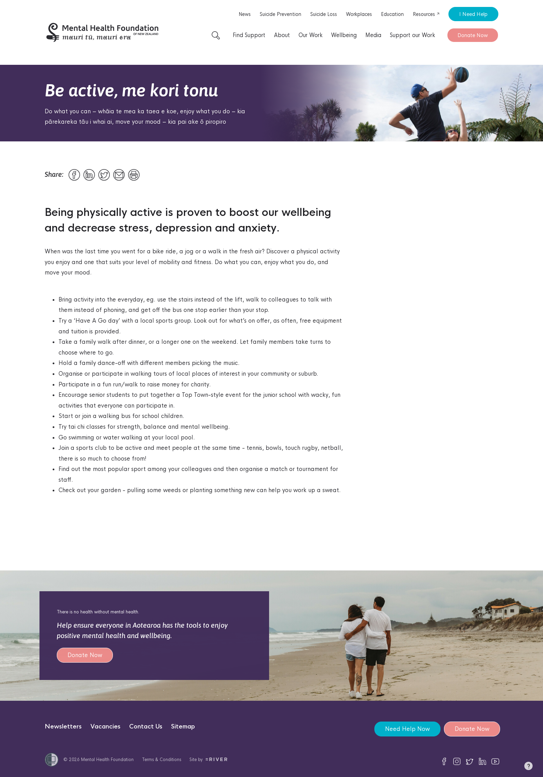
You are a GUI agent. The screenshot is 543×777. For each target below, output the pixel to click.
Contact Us (145, 726)
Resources (426, 14)
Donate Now (472, 35)
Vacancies (105, 726)
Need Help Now (407, 729)
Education (392, 14)
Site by (208, 759)
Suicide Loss (323, 14)
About (282, 35)
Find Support (249, 35)
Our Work (310, 35)
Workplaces (359, 14)
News (245, 14)
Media (373, 35)
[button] (528, 767)
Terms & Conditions (161, 759)
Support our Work (412, 35)
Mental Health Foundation (107, 759)
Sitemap (183, 726)
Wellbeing (344, 35)
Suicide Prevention (280, 14)
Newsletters (63, 726)
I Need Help (473, 14)
